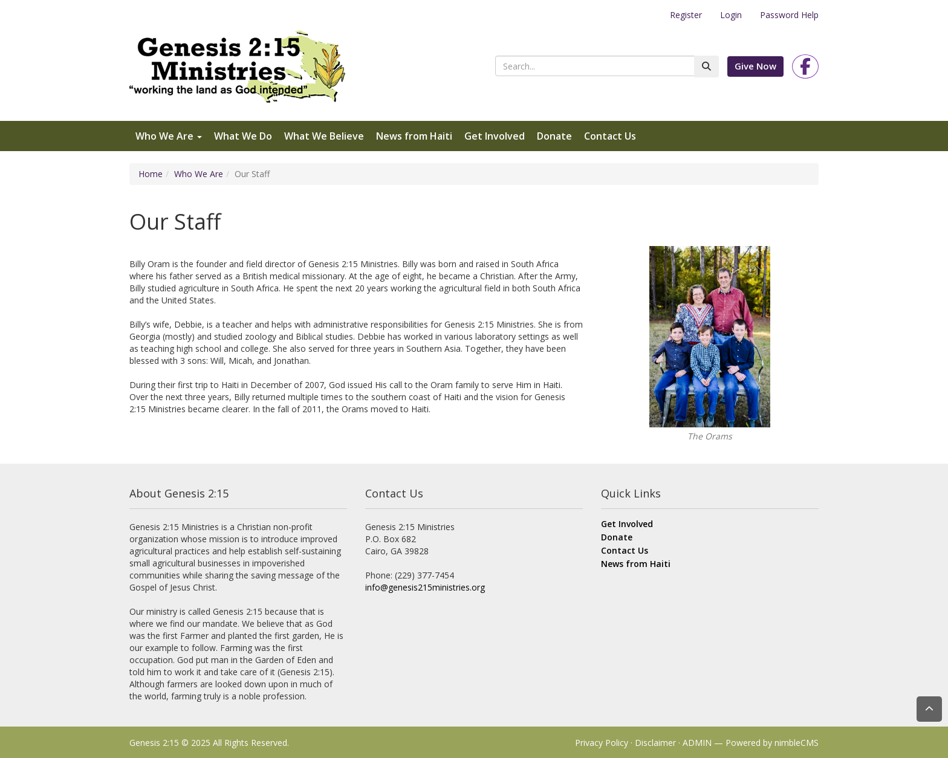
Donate (554, 136)
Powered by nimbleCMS (772, 742)
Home (150, 174)
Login (731, 15)
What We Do (243, 136)
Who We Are (168, 136)
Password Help (789, 15)
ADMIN (697, 742)
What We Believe (324, 136)
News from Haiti (414, 136)
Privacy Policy (601, 742)
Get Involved (494, 136)
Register (686, 15)
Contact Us (610, 136)
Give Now (755, 66)
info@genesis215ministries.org (425, 587)
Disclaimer (655, 742)
